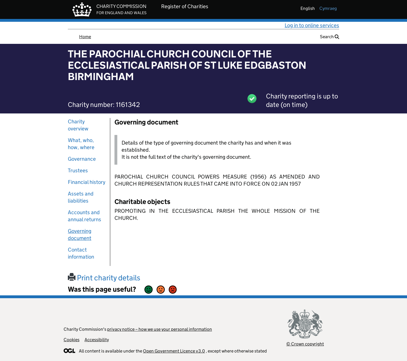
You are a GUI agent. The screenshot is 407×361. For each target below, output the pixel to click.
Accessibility (97, 339)
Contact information (81, 253)
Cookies (71, 339)
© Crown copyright (305, 344)
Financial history (86, 182)
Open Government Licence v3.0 (174, 351)
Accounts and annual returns (84, 216)
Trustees (78, 170)
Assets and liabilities (81, 197)
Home (85, 36)
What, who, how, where (81, 144)
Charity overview (78, 125)
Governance (82, 159)
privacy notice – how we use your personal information (159, 329)
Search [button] (329, 36)
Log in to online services (312, 25)
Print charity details (104, 277)
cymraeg (328, 8)
